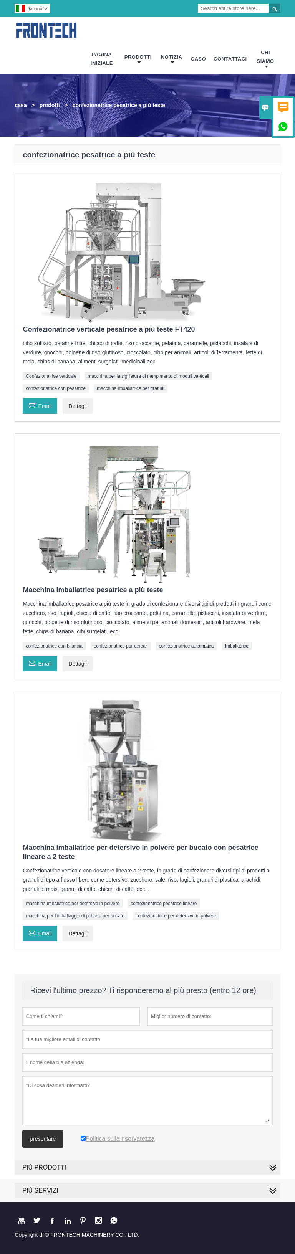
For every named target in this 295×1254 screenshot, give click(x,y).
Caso (198, 59)
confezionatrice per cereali (121, 646)
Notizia (171, 59)
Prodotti (138, 59)
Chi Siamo (265, 59)
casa (21, 105)
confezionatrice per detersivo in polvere (176, 916)
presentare (43, 1139)
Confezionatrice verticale (51, 376)
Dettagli (77, 406)
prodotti (50, 105)
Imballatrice (237, 646)
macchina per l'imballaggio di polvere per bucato (75, 916)
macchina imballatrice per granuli (130, 388)
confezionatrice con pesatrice (55, 388)
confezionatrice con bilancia (54, 646)
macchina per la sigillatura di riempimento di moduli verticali (148, 376)
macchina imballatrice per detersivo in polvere (72, 903)
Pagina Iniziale (102, 58)
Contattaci (230, 59)
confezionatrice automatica (186, 646)
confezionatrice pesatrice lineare (164, 903)
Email (39, 405)
